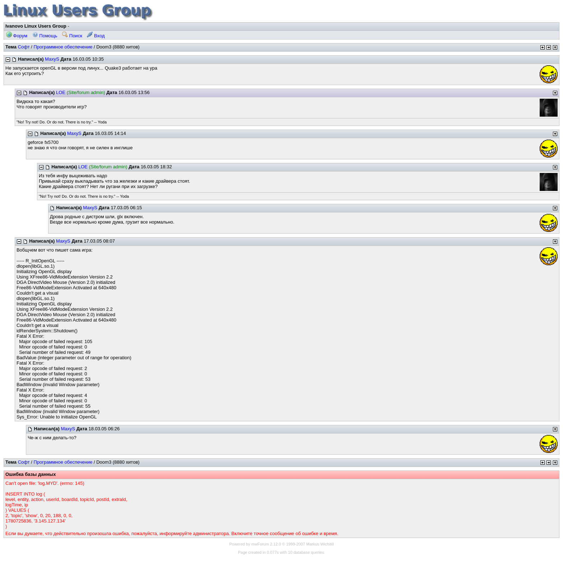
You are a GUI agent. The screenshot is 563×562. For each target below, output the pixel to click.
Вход (95, 35)
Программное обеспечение (62, 47)
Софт (24, 47)
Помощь (44, 35)
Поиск (72, 35)
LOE (60, 92)
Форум (16, 35)
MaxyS (52, 59)
